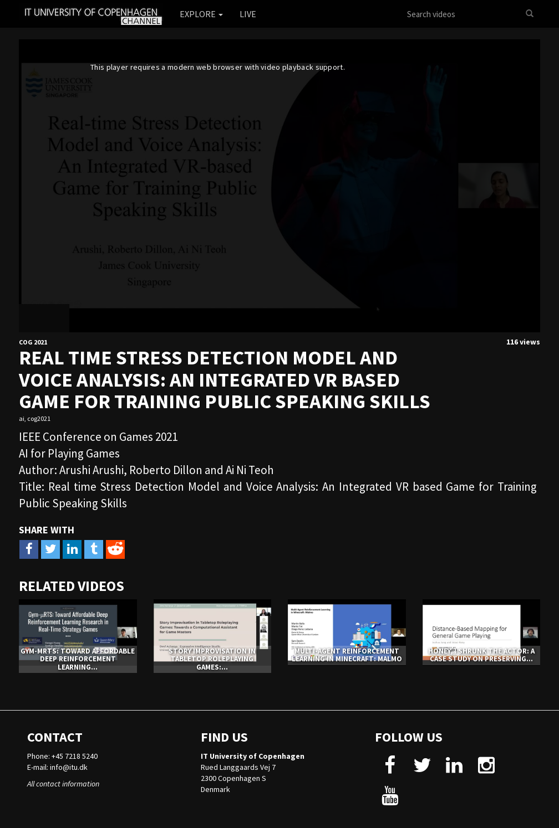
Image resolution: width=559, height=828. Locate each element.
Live (248, 13)
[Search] (529, 14)
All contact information (63, 784)
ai (21, 418)
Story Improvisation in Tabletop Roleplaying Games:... (212, 659)
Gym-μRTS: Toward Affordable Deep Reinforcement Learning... (78, 659)
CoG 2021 (33, 342)
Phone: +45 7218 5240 (62, 756)
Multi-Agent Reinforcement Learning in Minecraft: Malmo (347, 655)
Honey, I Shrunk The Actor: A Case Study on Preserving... (481, 655)
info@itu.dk (69, 767)
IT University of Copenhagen (252, 756)
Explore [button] (201, 13)
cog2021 (38, 418)
